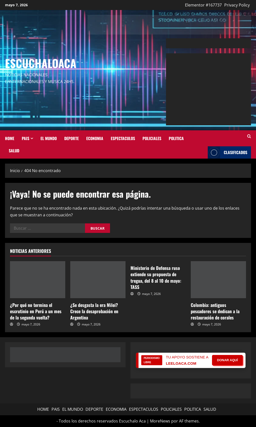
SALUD (14, 150)
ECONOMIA (94, 138)
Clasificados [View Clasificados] (227, 152)
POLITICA (176, 138)
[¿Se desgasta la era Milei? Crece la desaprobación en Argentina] (98, 279)
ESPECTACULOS (123, 138)
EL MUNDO (48, 138)
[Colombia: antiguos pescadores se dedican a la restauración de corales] (218, 279)
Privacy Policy (237, 5)
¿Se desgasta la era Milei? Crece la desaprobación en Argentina (94, 311)
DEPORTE (71, 138)
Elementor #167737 (203, 5)
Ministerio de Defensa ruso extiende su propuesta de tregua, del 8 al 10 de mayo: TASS (155, 277)
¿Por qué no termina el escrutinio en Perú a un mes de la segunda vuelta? (36, 311)
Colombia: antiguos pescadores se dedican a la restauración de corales (215, 311)
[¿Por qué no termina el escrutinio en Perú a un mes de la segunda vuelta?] (37, 279)
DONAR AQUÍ (227, 360)
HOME (9, 138)
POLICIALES (151, 138)
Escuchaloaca (40, 63)
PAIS (25, 138)
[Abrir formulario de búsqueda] (249, 136)
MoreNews (160, 421)
